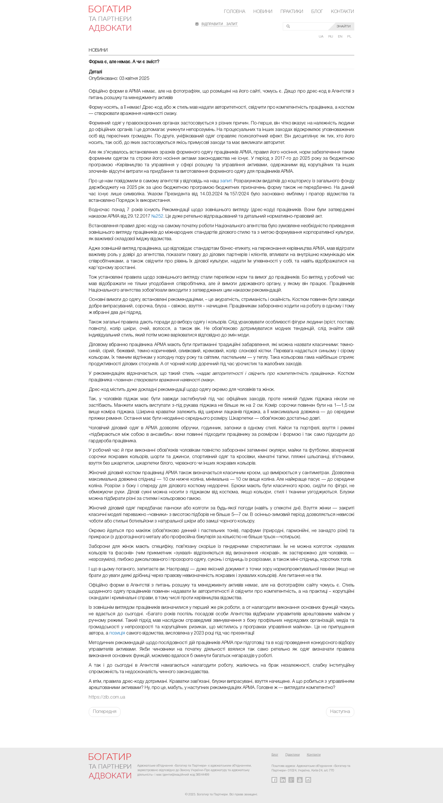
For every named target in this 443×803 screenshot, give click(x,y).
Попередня (104, 712)
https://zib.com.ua (107, 697)
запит (225, 181)
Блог (317, 12)
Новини (262, 12)
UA (321, 36)
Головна (234, 12)
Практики (292, 12)
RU (331, 36)
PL (349, 36)
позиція (117, 633)
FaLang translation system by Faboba (18, 727)
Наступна (340, 712)
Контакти (342, 12)
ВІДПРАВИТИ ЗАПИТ (219, 23)
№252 (157, 216)
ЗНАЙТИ (344, 26)
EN (340, 36)
